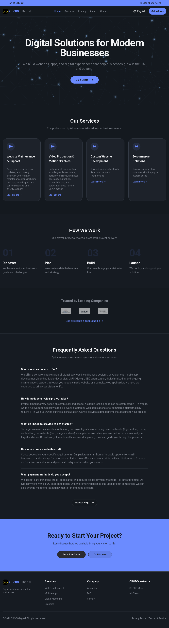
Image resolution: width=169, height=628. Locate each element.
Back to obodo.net (150, 3)
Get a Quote (157, 11)
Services (69, 11)
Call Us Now (100, 554)
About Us (92, 588)
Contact (104, 11)
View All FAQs (84, 502)
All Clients (134, 593)
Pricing (82, 11)
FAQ (89, 593)
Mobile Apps (51, 593)
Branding (49, 604)
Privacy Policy (139, 618)
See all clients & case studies (84, 320)
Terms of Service (157, 618)
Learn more (14, 195)
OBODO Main (136, 588)
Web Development (54, 588)
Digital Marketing (53, 598)
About (93, 11)
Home (57, 11)
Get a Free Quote (71, 554)
